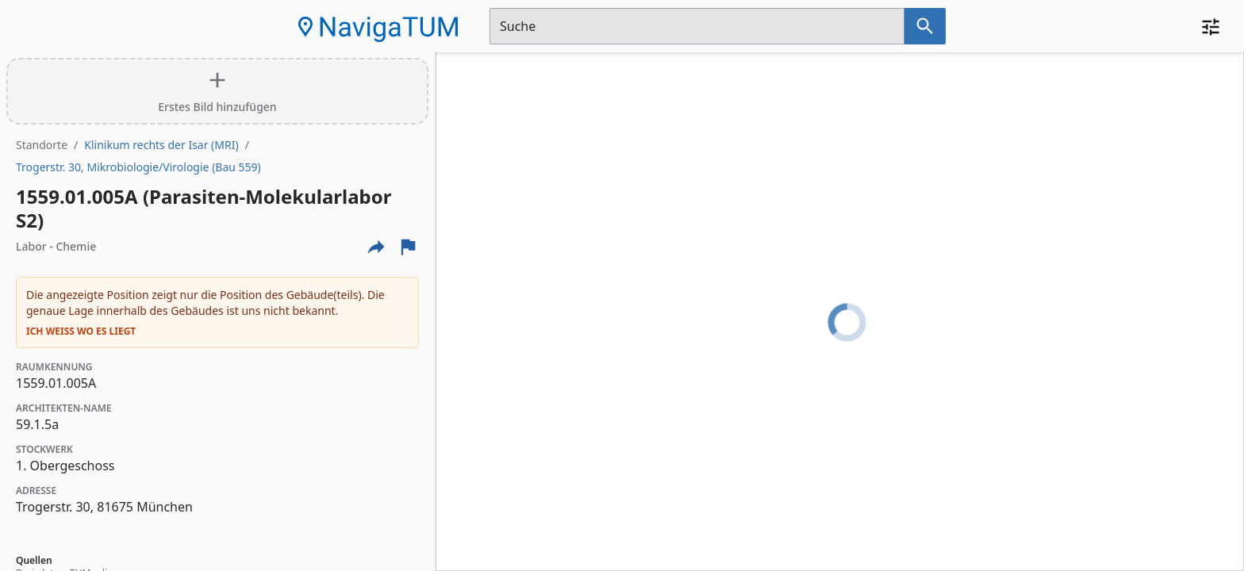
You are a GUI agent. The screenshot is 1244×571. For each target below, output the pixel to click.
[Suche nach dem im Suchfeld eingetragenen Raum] (925, 26)
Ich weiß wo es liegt (81, 331)
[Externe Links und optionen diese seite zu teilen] (376, 247)
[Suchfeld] (697, 26)
